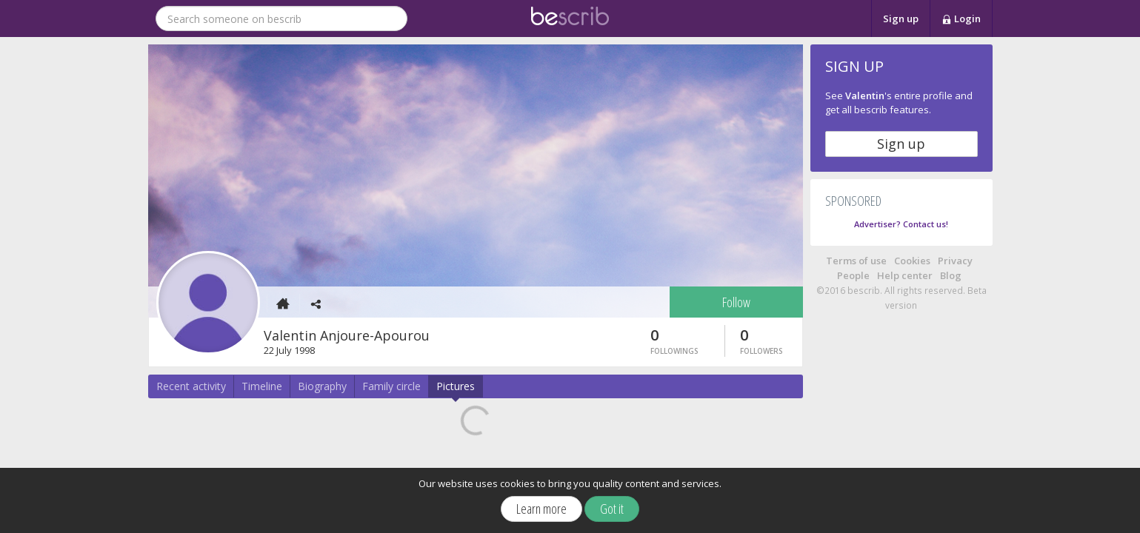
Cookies (912, 260)
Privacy (955, 260)
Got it (612, 508)
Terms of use (856, 260)
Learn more (541, 508)
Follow (736, 302)
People (853, 275)
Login (961, 19)
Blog (950, 275)
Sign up (901, 18)
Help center (905, 275)
